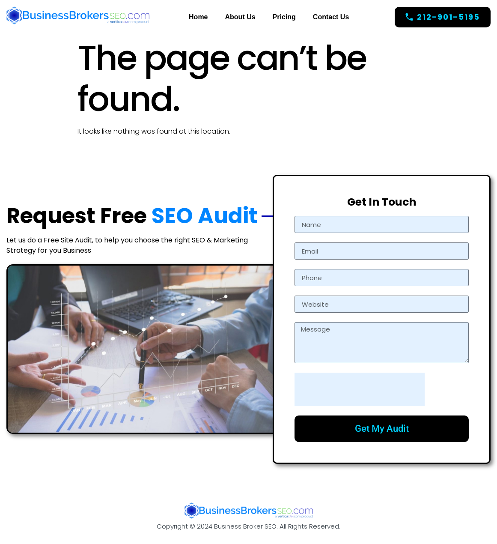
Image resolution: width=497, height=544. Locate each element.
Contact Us (331, 17)
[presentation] (360, 389)
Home (198, 17)
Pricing (284, 17)
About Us (240, 17)
